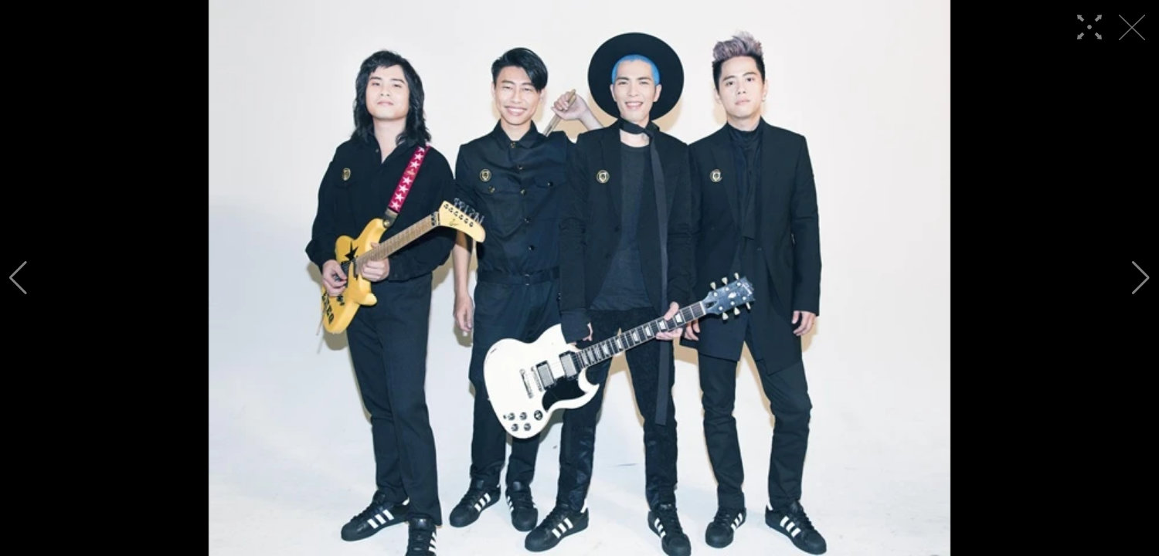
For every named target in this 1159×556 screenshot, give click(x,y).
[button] (18, 278)
